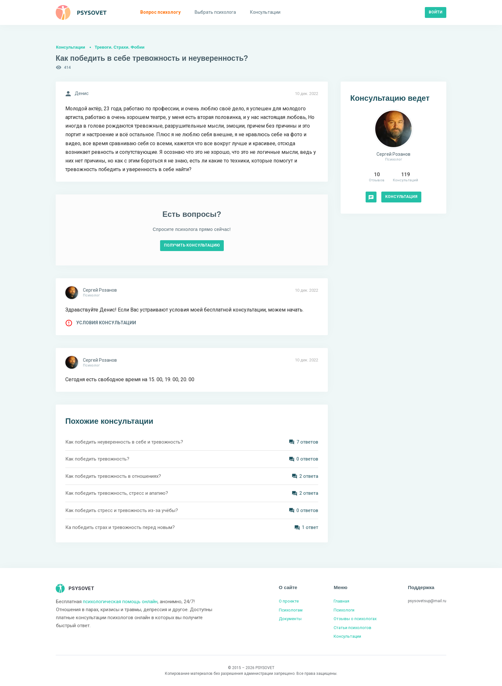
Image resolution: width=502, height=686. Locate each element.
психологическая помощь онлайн (120, 601)
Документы (290, 618)
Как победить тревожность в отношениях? (113, 476)
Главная (341, 601)
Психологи (344, 610)
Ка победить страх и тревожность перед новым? (120, 527)
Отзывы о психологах (355, 618)
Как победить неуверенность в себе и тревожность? (124, 442)
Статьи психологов (352, 627)
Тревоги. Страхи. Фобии (119, 47)
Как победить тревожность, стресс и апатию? (116, 493)
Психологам (291, 610)
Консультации (70, 47)
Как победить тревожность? (97, 459)
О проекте (289, 601)
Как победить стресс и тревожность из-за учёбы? (121, 510)
